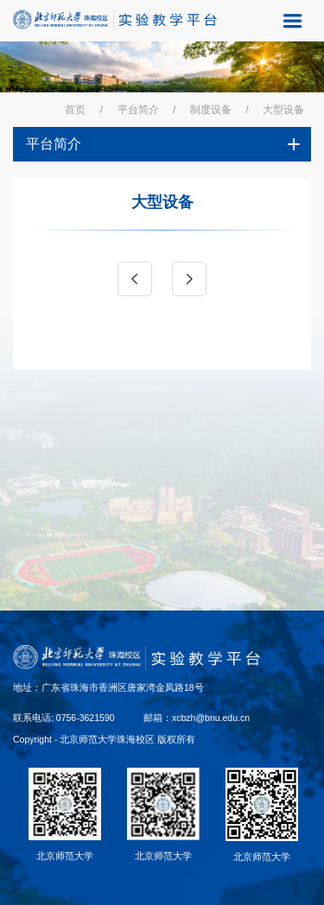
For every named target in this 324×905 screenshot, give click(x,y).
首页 (75, 110)
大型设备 (283, 110)
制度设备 (211, 110)
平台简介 (138, 110)
